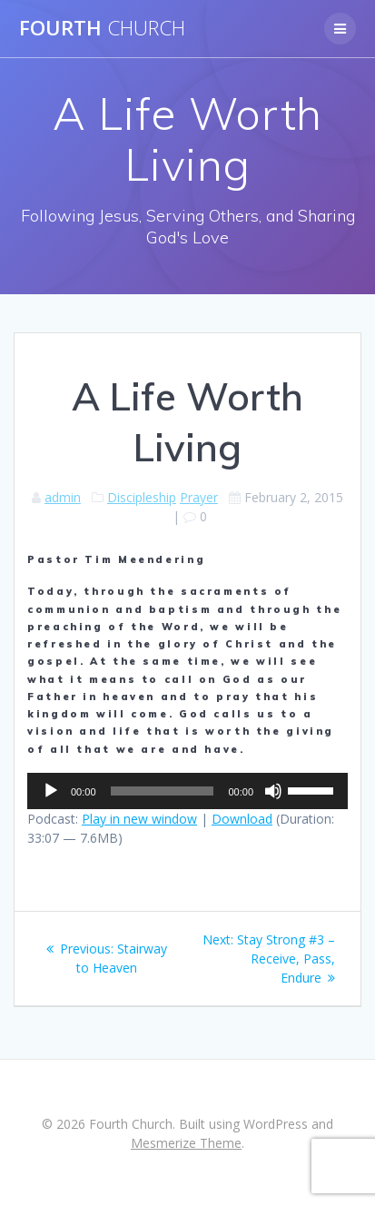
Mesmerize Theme (186, 1143)
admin (62, 497)
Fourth (102, 28)
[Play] (51, 791)
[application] (187, 791)
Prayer (199, 497)
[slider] (162, 791)
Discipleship (141, 497)
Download (242, 818)
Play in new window (139, 818)
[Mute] (273, 791)
